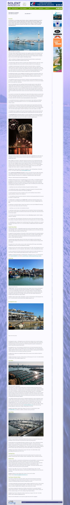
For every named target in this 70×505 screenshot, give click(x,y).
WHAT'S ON (30, 8)
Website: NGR (60, 502)
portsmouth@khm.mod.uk (26, 170)
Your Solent (41, 8)
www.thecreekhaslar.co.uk (28, 404)
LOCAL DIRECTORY (27, 13)
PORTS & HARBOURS (23, 8)
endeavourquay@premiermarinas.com (21, 474)
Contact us (47, 8)
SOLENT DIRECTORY (15, 8)
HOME (10, 8)
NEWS (35, 8)
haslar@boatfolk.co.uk (12, 409)
